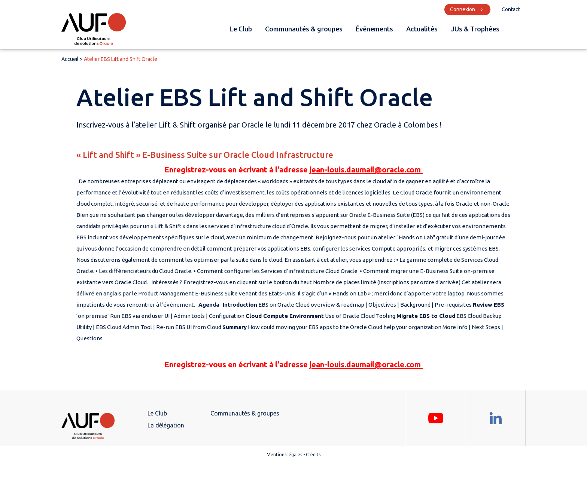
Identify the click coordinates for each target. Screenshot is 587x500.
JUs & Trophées (475, 29)
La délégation (165, 425)
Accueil (70, 59)
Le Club (240, 29)
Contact (511, 9)
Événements (374, 29)
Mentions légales (284, 454)
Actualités (422, 29)
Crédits (313, 454)
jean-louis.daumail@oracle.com (366, 169)
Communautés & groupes (304, 29)
